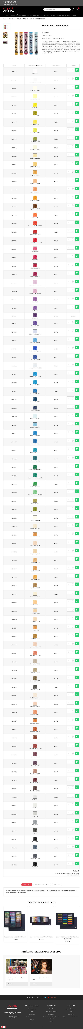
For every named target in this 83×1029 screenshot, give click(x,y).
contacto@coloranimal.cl (12, 1016)
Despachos (32, 1014)
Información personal (71, 1009)
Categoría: (44, 38)
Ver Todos (51, 1009)
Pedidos (71, 1011)
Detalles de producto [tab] (42, 884)
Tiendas (32, 1011)
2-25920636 (12, 1018)
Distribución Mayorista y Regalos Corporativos (51, 1017)
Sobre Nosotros (32, 1009)
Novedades (51, 1014)
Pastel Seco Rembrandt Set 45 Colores (15, 937)
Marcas (51, 1021)
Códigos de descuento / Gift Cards (70, 1017)
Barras (49, 38)
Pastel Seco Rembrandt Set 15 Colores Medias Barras (67, 938)
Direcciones (71, 1014)
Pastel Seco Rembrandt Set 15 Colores (41, 937)
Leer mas (10, 984)
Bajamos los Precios (51, 1011)
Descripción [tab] (26, 884)
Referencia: (56, 38)
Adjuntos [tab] (57, 884)
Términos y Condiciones (32, 1017)
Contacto (32, 1019)
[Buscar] (57, 9)
